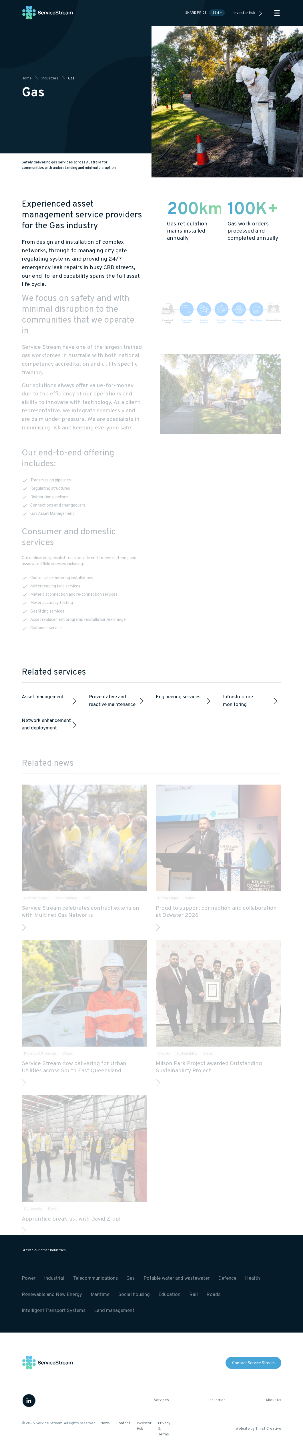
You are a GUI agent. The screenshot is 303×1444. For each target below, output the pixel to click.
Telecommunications (95, 1278)
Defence (227, 1278)
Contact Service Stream (253, 1363)
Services (161, 1400)
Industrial (54, 1278)
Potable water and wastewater (176, 1278)
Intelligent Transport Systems (53, 1311)
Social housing (134, 1295)
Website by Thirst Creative (258, 1429)
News (105, 1423)
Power (28, 1278)
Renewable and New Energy (52, 1295)
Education (169, 1295)
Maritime (100, 1295)
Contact (123, 1423)
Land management (114, 1311)
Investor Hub (244, 13)
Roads (213, 1295)
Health (252, 1278)
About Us (273, 1400)
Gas (130, 1278)
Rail (193, 1295)
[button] (277, 13)
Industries (217, 1400)
